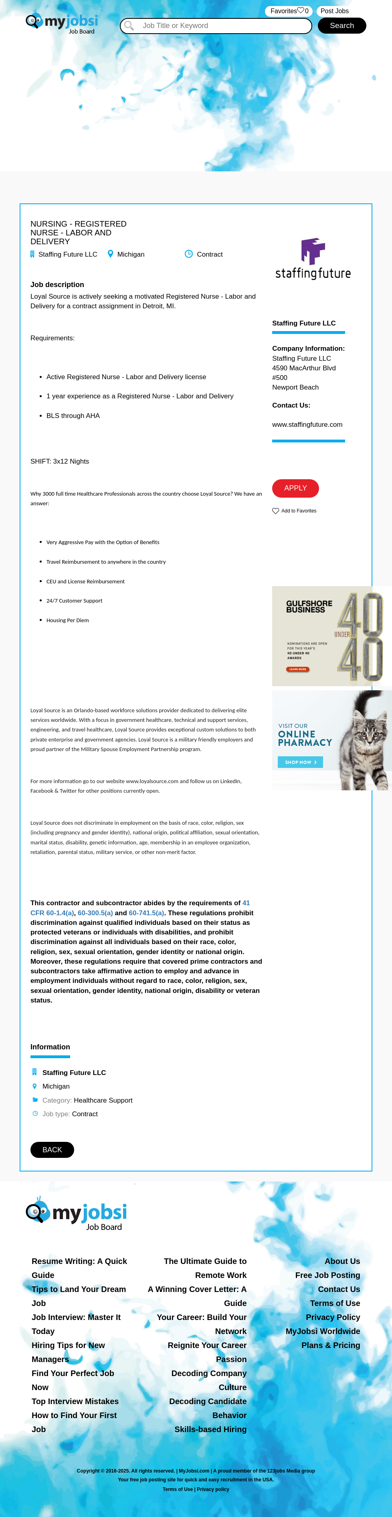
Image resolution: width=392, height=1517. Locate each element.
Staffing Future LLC (304, 323)
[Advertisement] (196, 95)
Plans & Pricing (330, 1345)
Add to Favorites (298, 511)
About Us (342, 1261)
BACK (52, 1150)
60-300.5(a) (95, 913)
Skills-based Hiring (211, 1429)
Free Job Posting (327, 1275)
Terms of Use (335, 1303)
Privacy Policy (333, 1317)
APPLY (295, 488)
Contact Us (339, 1289)
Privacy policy (213, 1489)
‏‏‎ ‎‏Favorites (289, 11)
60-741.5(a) (146, 913)
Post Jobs (335, 11)
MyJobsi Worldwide (323, 1331)
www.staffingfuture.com (307, 424)
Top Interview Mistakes (75, 1401)
